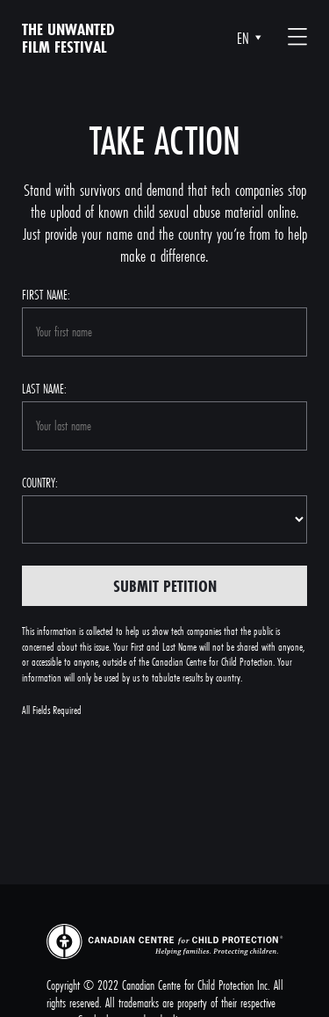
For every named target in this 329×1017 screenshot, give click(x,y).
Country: (40, 482)
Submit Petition (165, 585)
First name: (46, 294)
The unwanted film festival (68, 38)
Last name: (44, 388)
